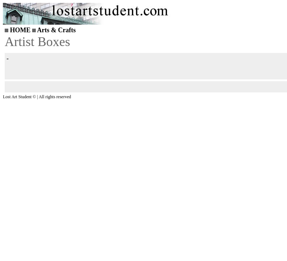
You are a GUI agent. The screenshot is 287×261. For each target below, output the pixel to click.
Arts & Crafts (56, 30)
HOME (20, 30)
